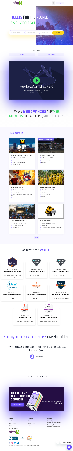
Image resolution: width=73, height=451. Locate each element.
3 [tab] (31, 376)
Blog (29, 426)
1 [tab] (26, 376)
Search (53, 3)
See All (36, 237)
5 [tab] (35, 376)
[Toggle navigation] (11, 3)
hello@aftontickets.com (53, 426)
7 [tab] (40, 376)
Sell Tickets (12, 421)
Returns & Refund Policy (35, 445)
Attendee (22, 54)
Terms (24, 445)
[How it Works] (36, 80)
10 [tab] (46, 376)
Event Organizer (51, 54)
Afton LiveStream (13, 428)
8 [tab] (42, 376)
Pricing (10, 426)
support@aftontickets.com (54, 422)
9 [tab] (44, 376)
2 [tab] (28, 376)
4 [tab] (33, 376)
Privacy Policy (28, 445)
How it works (12, 423)
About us (30, 421)
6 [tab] (37, 376)
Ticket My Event (60, 3)
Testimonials (31, 423)
